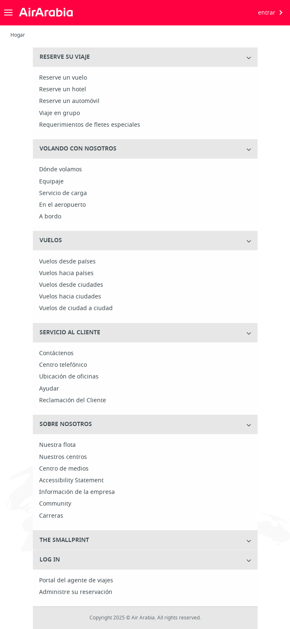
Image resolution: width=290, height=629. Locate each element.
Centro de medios (64, 469)
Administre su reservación (75, 592)
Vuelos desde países (67, 262)
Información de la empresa (77, 492)
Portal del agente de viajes (76, 580)
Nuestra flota (57, 445)
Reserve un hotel (62, 89)
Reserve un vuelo (63, 78)
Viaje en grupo (59, 113)
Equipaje (51, 181)
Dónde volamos (60, 169)
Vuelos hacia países (66, 273)
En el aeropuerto (62, 205)
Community (55, 504)
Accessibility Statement (71, 480)
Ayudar (49, 389)
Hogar (17, 35)
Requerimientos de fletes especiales (89, 125)
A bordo (50, 217)
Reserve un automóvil (69, 101)
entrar (266, 12)
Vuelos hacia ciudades (70, 297)
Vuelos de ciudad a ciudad (76, 308)
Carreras (51, 516)
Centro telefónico (63, 365)
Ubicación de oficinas (69, 377)
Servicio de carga (63, 193)
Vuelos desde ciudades (71, 285)
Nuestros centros (63, 457)
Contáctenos (56, 353)
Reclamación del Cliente (72, 400)
